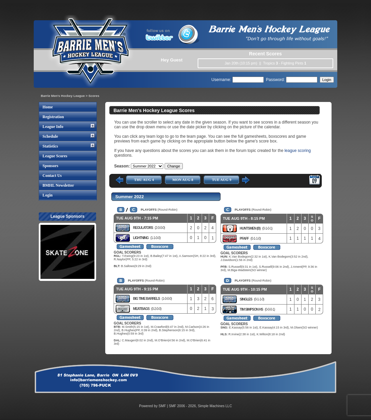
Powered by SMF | (154, 406)
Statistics (50, 146)
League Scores (54, 156)
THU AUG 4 (144, 180)
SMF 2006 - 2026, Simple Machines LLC (200, 406)
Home (47, 107)
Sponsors (50, 165)
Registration (53, 116)
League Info (52, 126)
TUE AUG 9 (221, 180)
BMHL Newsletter (58, 185)
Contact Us (52, 175)
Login (47, 195)
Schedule (50, 136)
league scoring (297, 150)
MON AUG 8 (182, 180)
